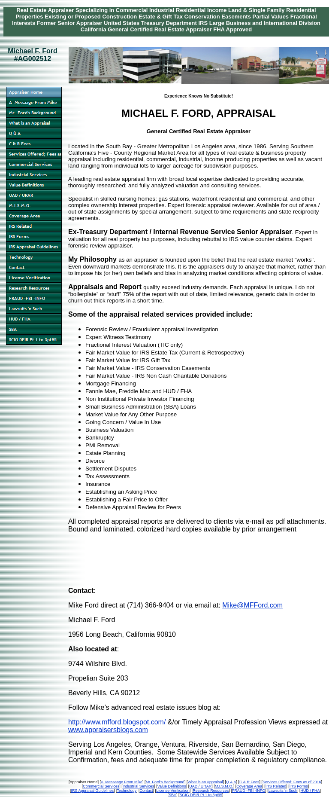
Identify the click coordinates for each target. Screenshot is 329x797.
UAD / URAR (200, 786)
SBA (172, 795)
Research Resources (211, 790)
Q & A (231, 782)
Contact (146, 790)
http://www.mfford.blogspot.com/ (117, 722)
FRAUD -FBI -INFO (249, 790)
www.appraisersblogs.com (108, 729)
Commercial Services (101, 786)
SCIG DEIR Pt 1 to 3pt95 (200, 795)
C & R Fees (249, 782)
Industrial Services (138, 786)
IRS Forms (299, 786)
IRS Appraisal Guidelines (92, 790)
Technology (127, 790)
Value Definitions (171, 786)
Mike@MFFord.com (252, 605)
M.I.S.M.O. (224, 786)
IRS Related (276, 786)
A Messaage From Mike (121, 782)
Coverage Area (249, 786)
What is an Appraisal (205, 782)
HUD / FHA (310, 790)
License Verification (173, 790)
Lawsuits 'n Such (283, 790)
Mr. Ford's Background (165, 782)
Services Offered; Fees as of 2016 (292, 782)
